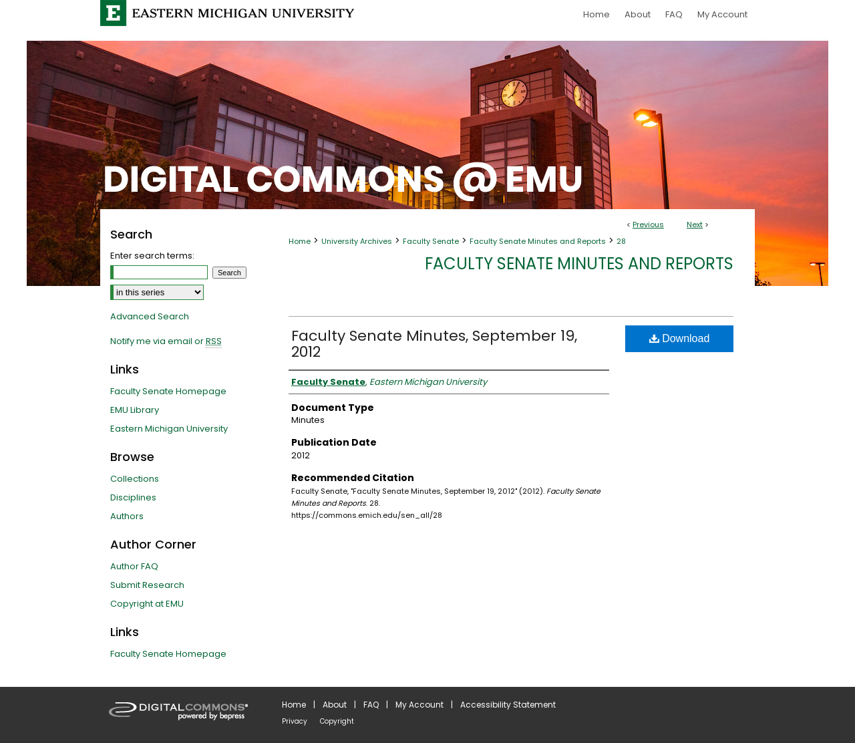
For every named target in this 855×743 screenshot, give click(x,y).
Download (679, 338)
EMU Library (134, 410)
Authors (127, 516)
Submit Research (147, 585)
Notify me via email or (166, 341)
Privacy (294, 721)
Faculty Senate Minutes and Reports (538, 241)
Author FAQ (134, 566)
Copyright (337, 721)
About (335, 704)
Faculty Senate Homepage (168, 391)
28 (621, 241)
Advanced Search (149, 316)
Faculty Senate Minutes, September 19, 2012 (434, 343)
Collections (134, 478)
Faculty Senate (431, 241)
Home (300, 241)
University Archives (356, 241)
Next (695, 224)
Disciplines (133, 497)
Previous (648, 224)
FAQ (371, 704)
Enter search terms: (152, 255)
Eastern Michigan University (169, 428)
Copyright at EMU (147, 603)
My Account (419, 704)
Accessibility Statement (508, 704)
